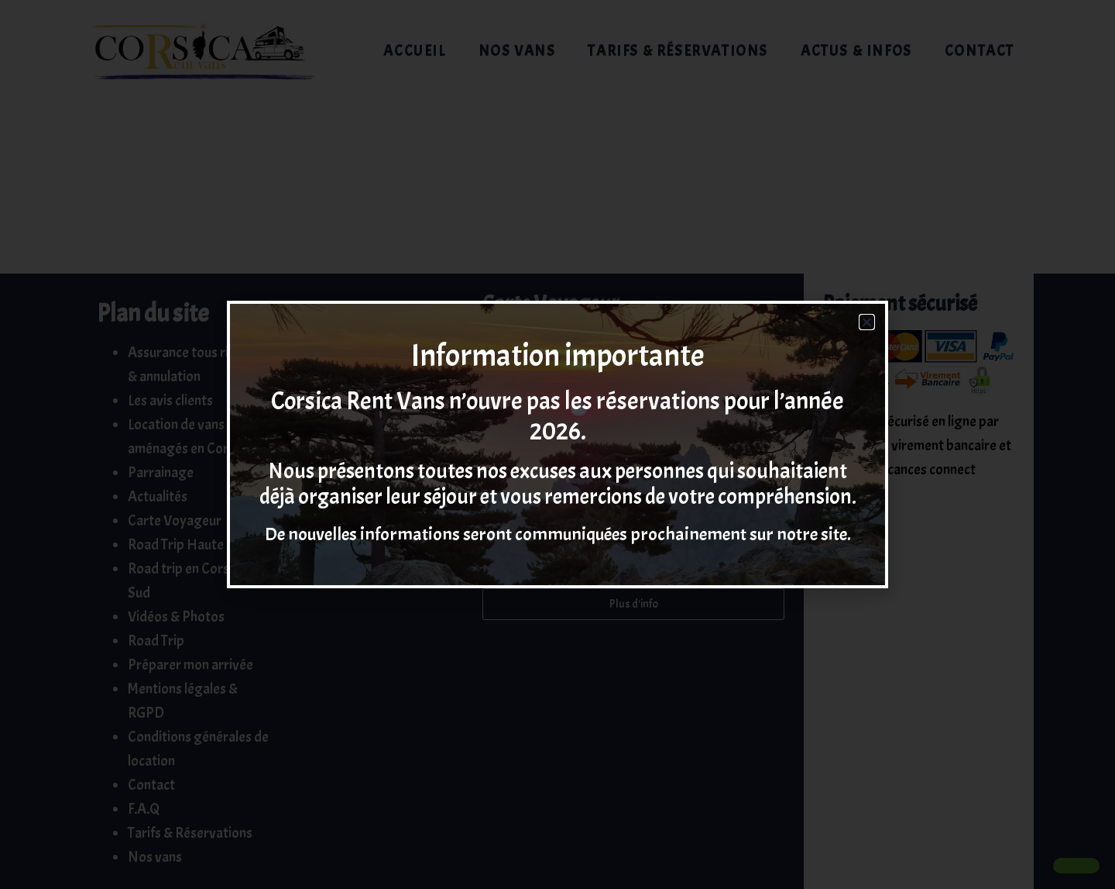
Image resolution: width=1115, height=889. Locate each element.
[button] (867, 322)
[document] (557, 444)
